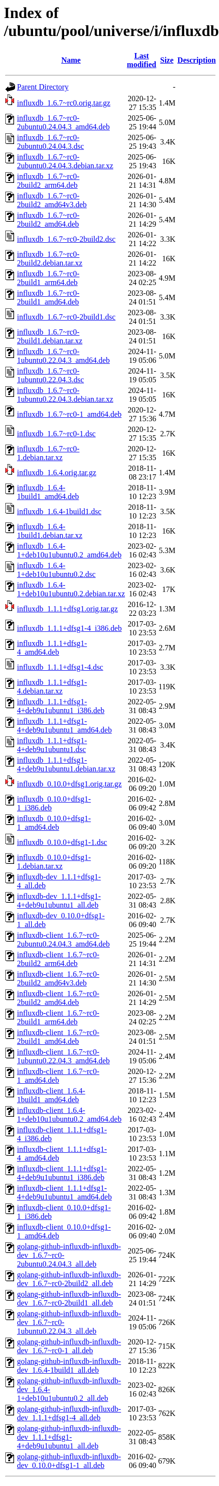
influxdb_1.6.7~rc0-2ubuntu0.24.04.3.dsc (50, 141)
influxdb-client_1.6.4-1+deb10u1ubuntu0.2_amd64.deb (69, 1114)
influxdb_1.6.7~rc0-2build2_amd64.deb (48, 219)
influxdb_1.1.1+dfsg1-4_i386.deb (69, 628)
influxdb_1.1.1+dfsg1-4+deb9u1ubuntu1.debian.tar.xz (66, 764)
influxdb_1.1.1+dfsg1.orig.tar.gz (67, 609)
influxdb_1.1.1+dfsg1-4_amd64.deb (52, 647)
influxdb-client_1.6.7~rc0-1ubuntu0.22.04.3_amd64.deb (63, 1056)
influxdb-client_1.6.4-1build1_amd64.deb (51, 1095)
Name (71, 60)
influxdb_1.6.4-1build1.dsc (59, 511)
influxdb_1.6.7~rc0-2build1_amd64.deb (48, 297)
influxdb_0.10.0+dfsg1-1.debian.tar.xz (54, 861)
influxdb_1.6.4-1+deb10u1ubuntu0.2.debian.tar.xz (71, 589)
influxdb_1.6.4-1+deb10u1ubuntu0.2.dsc (56, 569)
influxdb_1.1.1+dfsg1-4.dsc (60, 667)
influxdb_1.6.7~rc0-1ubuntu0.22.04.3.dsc (50, 375)
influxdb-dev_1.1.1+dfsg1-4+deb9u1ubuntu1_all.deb (59, 900)
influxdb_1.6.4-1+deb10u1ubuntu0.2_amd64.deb (69, 550)
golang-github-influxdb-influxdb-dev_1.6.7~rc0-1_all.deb (69, 1346)
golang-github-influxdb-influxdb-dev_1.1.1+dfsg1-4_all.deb (69, 1413)
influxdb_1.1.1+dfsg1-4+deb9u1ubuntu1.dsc (52, 744)
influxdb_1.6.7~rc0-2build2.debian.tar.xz (50, 258)
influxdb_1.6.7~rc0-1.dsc (56, 434)
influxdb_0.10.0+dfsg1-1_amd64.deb (54, 822)
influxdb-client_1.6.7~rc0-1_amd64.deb (58, 1075)
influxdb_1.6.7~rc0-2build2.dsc (66, 239)
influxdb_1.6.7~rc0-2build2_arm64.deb (48, 180)
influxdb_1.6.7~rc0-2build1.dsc (66, 317)
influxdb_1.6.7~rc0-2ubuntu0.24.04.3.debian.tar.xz (65, 161)
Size (167, 60)
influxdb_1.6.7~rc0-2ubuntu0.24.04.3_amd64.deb (63, 122)
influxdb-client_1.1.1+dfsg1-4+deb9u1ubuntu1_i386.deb (62, 1173)
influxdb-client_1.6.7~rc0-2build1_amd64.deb (58, 1036)
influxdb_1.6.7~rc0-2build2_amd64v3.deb (52, 200)
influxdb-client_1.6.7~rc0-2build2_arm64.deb (58, 958)
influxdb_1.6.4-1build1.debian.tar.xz (50, 530)
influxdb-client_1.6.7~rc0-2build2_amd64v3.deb (58, 978)
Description (196, 60)
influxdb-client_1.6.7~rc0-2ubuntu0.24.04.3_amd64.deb (63, 939)
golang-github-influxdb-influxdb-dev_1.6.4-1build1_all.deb (69, 1365)
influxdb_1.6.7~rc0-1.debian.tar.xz (48, 453)
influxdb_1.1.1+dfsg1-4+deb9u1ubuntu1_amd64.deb (64, 725)
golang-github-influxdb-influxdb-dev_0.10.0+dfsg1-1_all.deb (69, 1460)
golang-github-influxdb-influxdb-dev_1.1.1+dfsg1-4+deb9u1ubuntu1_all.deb (69, 1437)
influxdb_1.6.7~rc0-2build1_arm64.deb (48, 277)
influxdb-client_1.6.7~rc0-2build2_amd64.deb (58, 997)
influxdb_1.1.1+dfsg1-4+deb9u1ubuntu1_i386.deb (60, 706)
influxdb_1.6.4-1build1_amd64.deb (48, 492)
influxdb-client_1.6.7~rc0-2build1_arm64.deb (58, 1017)
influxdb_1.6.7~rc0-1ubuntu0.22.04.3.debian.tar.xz (65, 394)
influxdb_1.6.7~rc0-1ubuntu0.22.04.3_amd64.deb (63, 355)
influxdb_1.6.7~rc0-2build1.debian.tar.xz (50, 336)
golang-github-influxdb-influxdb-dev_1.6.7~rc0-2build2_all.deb (69, 1279)
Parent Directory (42, 87)
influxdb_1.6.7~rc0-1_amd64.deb (69, 414)
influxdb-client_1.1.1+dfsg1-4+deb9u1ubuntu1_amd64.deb (64, 1192)
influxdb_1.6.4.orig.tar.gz (56, 472)
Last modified (141, 60)
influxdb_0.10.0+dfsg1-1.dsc (62, 842)
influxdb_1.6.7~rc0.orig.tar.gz (63, 103)
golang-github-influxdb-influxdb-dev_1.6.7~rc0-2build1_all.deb (69, 1298)
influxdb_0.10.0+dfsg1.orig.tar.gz (69, 784)
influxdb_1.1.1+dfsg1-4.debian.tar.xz (52, 686)
